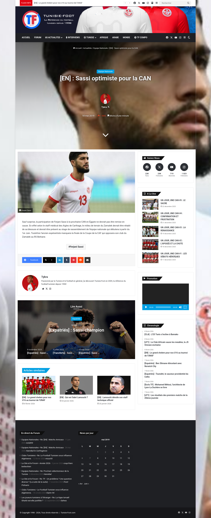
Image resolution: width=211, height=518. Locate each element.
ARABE (115, 37)
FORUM (37, 37)
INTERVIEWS (73, 37)
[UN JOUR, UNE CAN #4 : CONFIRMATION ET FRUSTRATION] (150, 217)
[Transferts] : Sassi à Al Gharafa (76, 330)
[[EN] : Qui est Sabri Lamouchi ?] (76, 385)
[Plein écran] (185, 307)
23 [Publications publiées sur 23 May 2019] (105, 470)
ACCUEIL (26, 37)
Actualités (87, 48)
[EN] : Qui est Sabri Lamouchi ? (74, 397)
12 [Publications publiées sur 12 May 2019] (129, 458)
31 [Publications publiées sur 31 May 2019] (113, 476)
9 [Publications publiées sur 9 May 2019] (105, 458)
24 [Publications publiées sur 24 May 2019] (113, 470)
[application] (165, 297)
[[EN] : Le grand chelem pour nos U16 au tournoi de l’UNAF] (38, 385)
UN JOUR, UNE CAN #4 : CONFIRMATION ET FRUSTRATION (172, 216)
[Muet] (180, 307)
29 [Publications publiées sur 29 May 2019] (98, 476)
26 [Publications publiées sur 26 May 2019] (129, 470)
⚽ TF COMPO (140, 37)
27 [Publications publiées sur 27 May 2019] (82, 476)
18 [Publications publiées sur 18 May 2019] (121, 464)
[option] (76, 329)
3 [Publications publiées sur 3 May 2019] (113, 452)
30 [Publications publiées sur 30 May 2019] (105, 476)
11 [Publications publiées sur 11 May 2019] (121, 458)
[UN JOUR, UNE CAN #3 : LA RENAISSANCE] (150, 231)
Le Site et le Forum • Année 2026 (36, 463)
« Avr (80, 484)
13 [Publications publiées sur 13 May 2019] (82, 464)
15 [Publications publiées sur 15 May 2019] (98, 464)
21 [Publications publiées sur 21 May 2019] (90, 470)
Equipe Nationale (100, 48)
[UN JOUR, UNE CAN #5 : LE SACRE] (150, 204)
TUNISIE (89, 37)
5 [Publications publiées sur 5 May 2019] (128, 452)
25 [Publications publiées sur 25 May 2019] (121, 470)
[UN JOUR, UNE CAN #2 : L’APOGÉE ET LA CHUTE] (150, 244)
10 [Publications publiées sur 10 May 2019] (113, 458)
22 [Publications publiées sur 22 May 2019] (98, 470)
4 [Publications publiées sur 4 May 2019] (120, 452)
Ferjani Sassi (76, 246)
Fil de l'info (76, 319)
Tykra (104, 107)
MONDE (126, 37)
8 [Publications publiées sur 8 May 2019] (97, 458)
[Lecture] (146, 307)
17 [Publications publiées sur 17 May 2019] (113, 464)
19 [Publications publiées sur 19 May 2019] (129, 464)
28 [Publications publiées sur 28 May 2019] (90, 476)
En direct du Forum (30, 433)
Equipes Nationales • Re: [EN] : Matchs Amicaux (43, 439)
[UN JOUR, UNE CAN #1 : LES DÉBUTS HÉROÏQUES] (150, 257)
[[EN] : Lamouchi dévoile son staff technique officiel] (114, 385)
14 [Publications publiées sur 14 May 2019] (90, 464)
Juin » (86, 484)
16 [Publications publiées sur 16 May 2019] (105, 464)
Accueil (77, 48)
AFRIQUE (104, 37)
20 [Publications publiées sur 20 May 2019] (82, 470)
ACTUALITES (52, 37)
